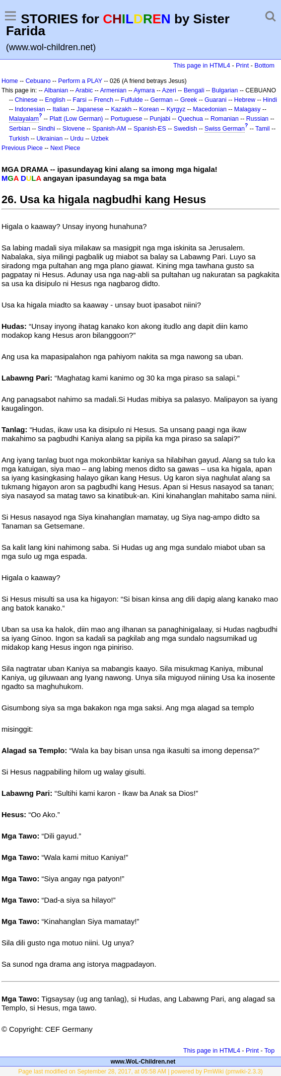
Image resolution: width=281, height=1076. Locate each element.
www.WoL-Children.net (143, 1061)
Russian (257, 118)
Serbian (19, 128)
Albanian (56, 90)
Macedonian (210, 109)
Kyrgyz (175, 109)
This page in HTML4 (201, 65)
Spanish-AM (109, 128)
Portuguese (126, 118)
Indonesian (30, 109)
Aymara (144, 90)
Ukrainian (50, 138)
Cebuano (38, 80)
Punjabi (160, 118)
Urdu (76, 138)
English (55, 99)
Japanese (89, 109)
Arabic (84, 90)
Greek (188, 99)
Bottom (265, 65)
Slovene (74, 128)
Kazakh (121, 109)
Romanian (225, 118)
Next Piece (65, 148)
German (161, 99)
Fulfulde (131, 99)
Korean (149, 109)
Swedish (185, 128)
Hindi (270, 99)
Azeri (169, 90)
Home (9, 80)
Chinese (26, 99)
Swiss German (225, 128)
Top (269, 1050)
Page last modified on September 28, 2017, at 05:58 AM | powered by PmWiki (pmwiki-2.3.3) (140, 1071)
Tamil (262, 128)
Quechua (190, 118)
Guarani (215, 99)
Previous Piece (22, 148)
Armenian (113, 90)
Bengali (194, 90)
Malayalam (24, 118)
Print (242, 65)
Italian (61, 109)
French (103, 99)
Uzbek (99, 138)
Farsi (80, 99)
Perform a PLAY (80, 80)
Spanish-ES (150, 128)
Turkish (19, 138)
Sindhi (46, 128)
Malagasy (247, 109)
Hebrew (244, 99)
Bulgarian (225, 90)
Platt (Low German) (76, 118)
